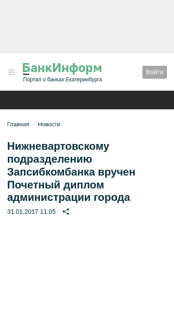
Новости (49, 124)
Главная (18, 124)
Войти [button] (154, 72)
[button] (11, 72)
